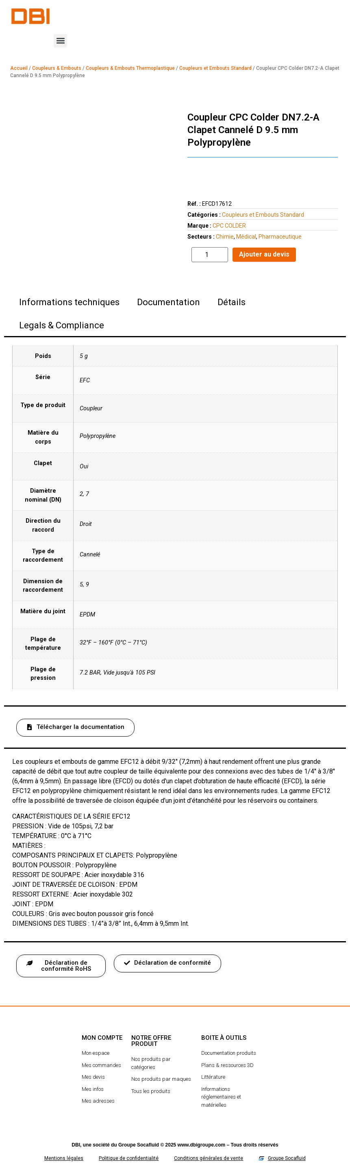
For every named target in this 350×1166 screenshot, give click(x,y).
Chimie (225, 236)
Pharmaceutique (280, 236)
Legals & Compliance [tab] (61, 325)
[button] (60, 40)
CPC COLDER (229, 225)
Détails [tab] (231, 302)
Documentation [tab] (168, 302)
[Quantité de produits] (209, 255)
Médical (246, 236)
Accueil (19, 68)
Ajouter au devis (264, 254)
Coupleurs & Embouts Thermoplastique (130, 68)
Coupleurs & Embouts (56, 68)
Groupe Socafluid (138, 1145)
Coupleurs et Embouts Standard (215, 68)
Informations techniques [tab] (69, 302)
